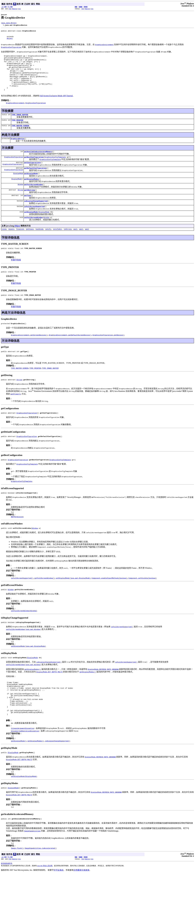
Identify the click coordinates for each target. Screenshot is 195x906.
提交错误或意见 (6, 896)
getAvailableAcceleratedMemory (38, 163)
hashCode (39, 246)
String (20, 204)
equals (11, 246)
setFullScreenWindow (33, 234)
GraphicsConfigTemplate (55, 169)
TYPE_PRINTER (17, 131)
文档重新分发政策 (81, 903)
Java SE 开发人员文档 (44, 898)
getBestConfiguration (34, 169)
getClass (30, 246)
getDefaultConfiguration (35, 181)
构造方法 (14, 8)
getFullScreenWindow (33, 199)
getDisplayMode (31, 187)
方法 (19, 8)
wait (75, 246)
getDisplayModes (31, 193)
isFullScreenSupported (34, 222)
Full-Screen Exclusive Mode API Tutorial (56, 106)
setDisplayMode (31, 228)
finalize (20, 246)
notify (48, 246)
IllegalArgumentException (22, 759)
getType (27, 210)
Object (10, 40)
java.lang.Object (9, 23)
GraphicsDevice (17, 150)
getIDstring (29, 204)
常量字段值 (16, 277)
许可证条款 (59, 903)
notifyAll (57, 246)
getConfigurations (32, 175)
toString (67, 246)
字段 (10, 8)
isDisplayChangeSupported (35, 216)
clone (4, 246)
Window (20, 199)
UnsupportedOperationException (25, 762)
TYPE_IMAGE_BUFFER (20, 125)
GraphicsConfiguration (13, 169)
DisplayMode (18, 187)
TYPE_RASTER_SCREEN (20, 137)
